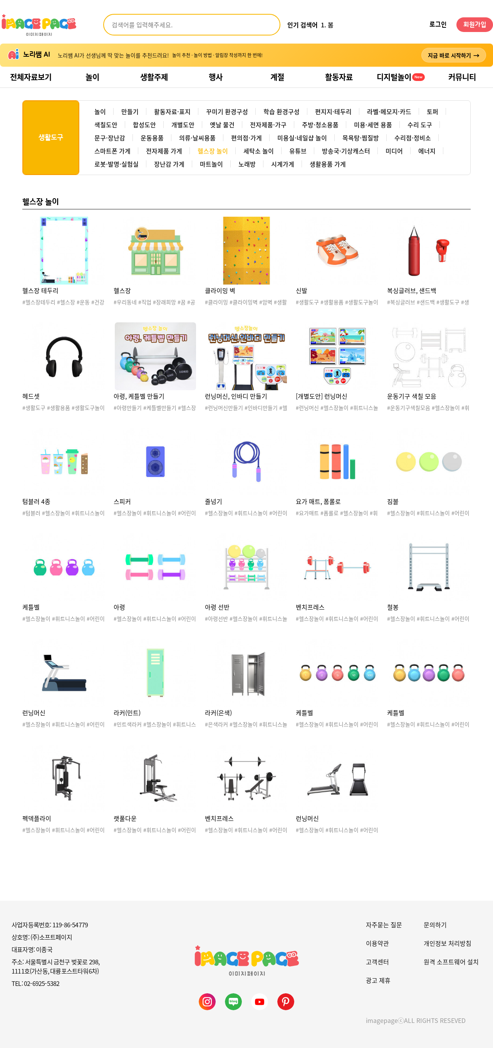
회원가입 (474, 24)
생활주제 (154, 77)
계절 (277, 77)
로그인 (438, 24)
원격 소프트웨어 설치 (451, 961)
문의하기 (435, 924)
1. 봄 (327, 24)
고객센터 (377, 961)
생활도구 (51, 138)
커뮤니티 (462, 77)
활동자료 (339, 77)
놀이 (92, 77)
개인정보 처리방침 (447, 943)
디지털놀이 (401, 77)
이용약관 (377, 943)
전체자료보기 (31, 77)
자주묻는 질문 (384, 924)
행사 (216, 77)
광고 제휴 (378, 980)
